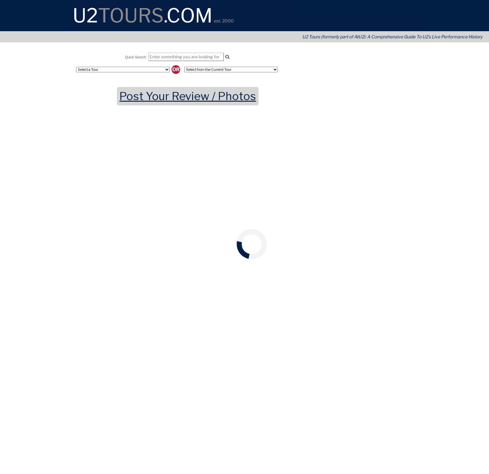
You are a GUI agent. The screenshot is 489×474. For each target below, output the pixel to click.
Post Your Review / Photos (187, 96)
